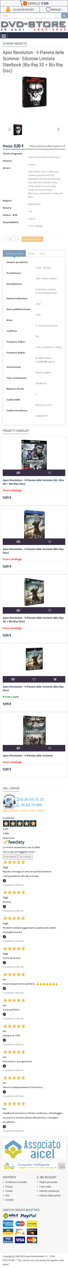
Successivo (25, 856)
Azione (31, 164)
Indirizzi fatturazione (50, 1195)
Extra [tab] (42, 253)
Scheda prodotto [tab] (14, 253)
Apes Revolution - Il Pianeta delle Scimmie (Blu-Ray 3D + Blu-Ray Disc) (33, 620)
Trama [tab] (31, 253)
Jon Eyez (39, 189)
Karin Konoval (43, 186)
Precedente (10, 856)
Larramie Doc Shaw (48, 193)
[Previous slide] (10, 130)
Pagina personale (48, 1182)
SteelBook (41, 383)
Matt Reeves (34, 204)
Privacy (9, 1186)
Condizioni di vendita (16, 1182)
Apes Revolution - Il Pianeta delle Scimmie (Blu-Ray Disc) (33, 551)
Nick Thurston (45, 182)
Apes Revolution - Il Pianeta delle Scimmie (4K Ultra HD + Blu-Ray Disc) (33, 482)
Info (7, 1195)
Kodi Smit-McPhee (46, 178)
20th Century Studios (46, 278)
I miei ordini (45, 1186)
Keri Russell (43, 175)
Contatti (9, 1199)
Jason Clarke (46, 171)
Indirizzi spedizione (49, 1191)
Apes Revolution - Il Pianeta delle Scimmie (28, 755)
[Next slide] (58, 130)
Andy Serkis (34, 171)
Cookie (9, 1191)
